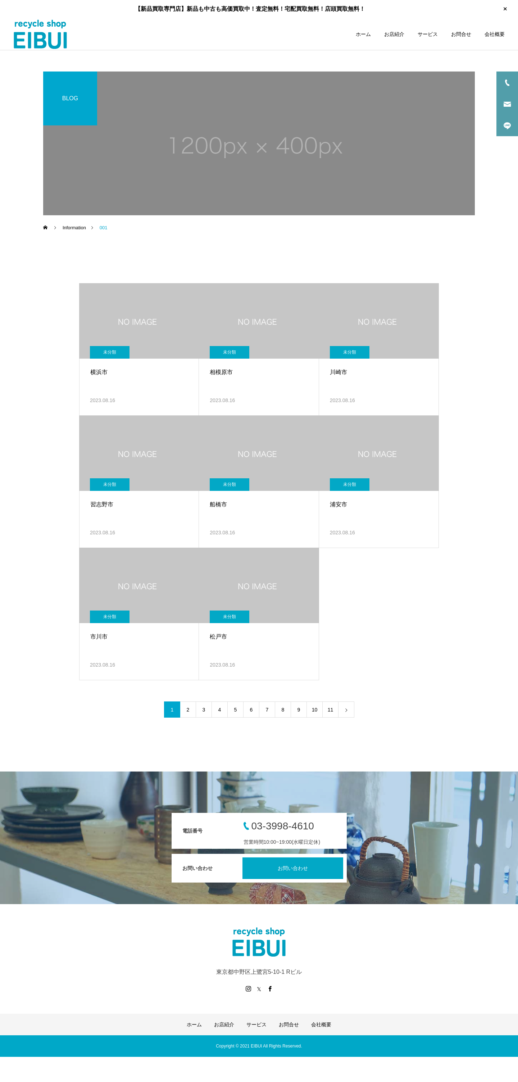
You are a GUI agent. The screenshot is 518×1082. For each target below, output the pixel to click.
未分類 (109, 352)
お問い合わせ (293, 868)
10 (315, 710)
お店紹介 (394, 34)
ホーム (363, 34)
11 (330, 710)
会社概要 (495, 34)
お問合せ (461, 34)
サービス (428, 34)
